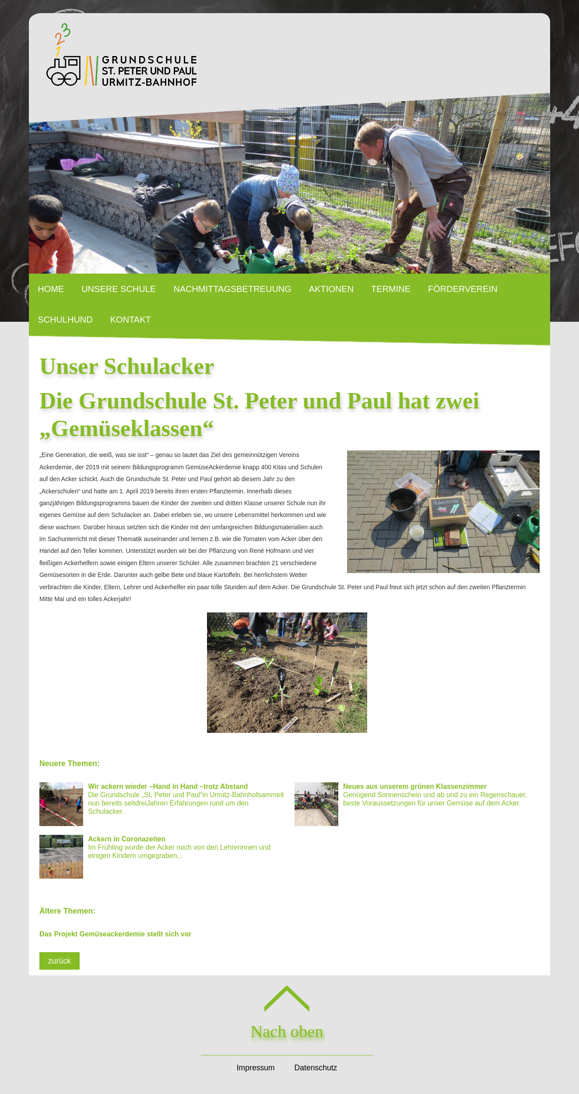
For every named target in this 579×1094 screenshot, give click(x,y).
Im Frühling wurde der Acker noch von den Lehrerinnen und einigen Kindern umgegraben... (154, 857)
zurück (59, 961)
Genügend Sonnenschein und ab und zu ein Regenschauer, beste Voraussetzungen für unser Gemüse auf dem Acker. (411, 804)
